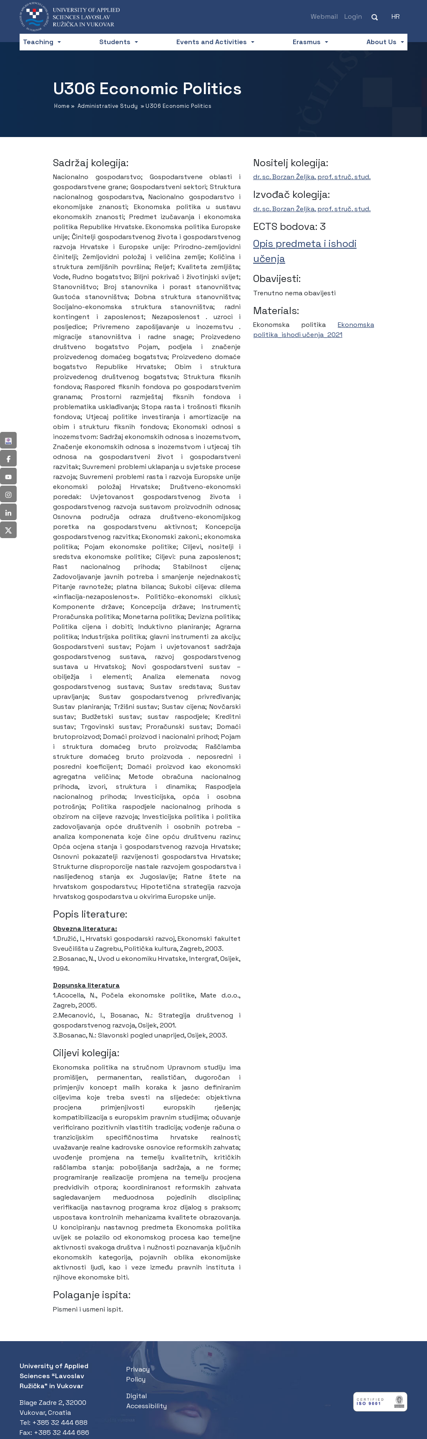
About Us (382, 41)
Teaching (38, 41)
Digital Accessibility (146, 1401)
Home (62, 106)
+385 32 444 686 (61, 1432)
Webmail (324, 16)
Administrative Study (108, 106)
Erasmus (307, 41)
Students (115, 41)
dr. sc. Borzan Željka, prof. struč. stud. (312, 176)
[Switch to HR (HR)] (395, 16)
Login (353, 16)
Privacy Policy (138, 1374)
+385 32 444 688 (60, 1422)
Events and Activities (211, 41)
